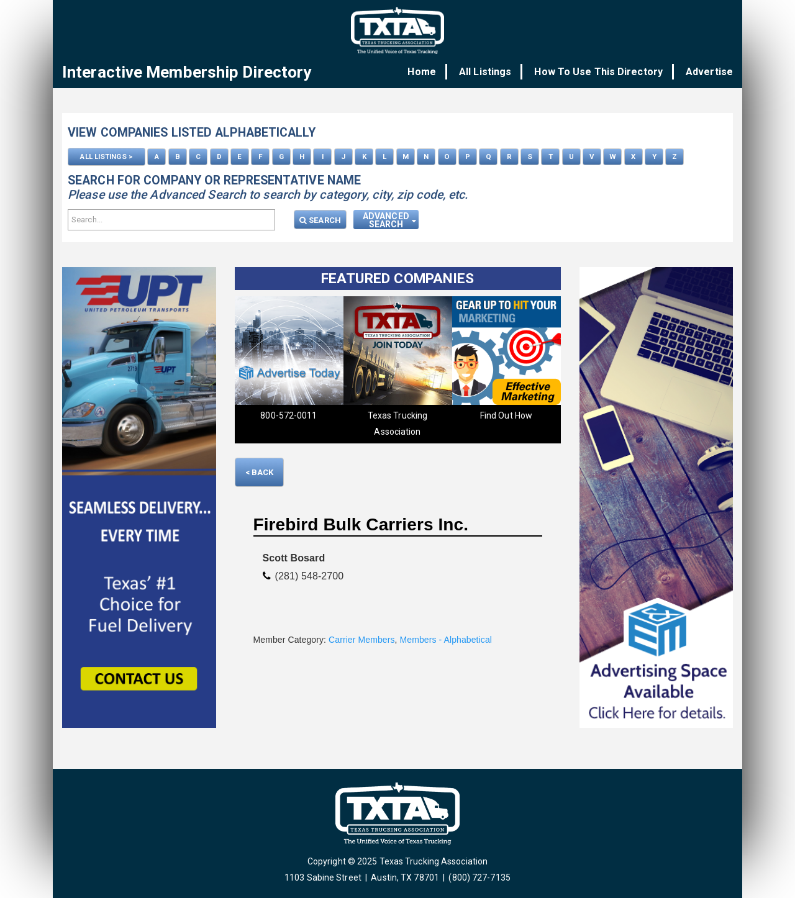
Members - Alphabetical (446, 639)
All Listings (490, 72)
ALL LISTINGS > (106, 156)
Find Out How (506, 415)
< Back (259, 471)
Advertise (709, 72)
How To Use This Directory (601, 72)
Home (429, 72)
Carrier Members (362, 639)
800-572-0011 (288, 415)
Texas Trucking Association (397, 423)
